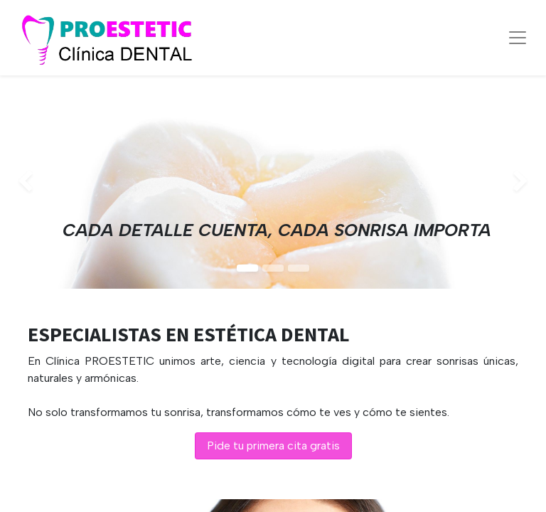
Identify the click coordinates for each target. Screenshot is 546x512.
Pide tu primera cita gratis (273, 445)
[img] (21, 182)
